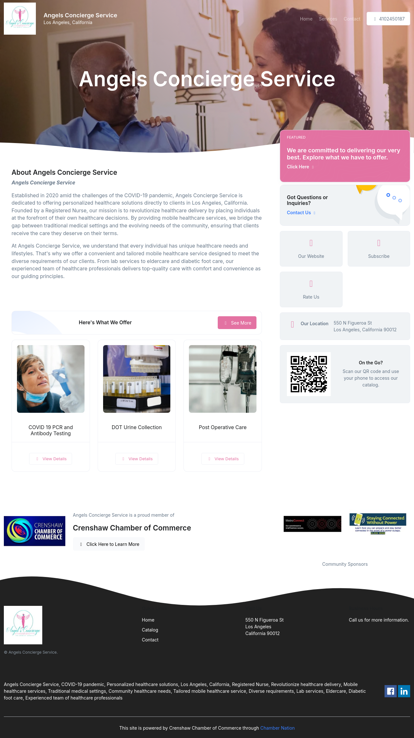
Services (328, 18)
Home (306, 18)
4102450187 (388, 18)
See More (237, 323)
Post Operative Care (223, 427)
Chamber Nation (277, 728)
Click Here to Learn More (109, 544)
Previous (275, 524)
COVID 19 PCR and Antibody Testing (50, 430)
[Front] (21, 19)
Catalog (150, 629)
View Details (51, 458)
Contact (352, 18)
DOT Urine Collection (137, 427)
